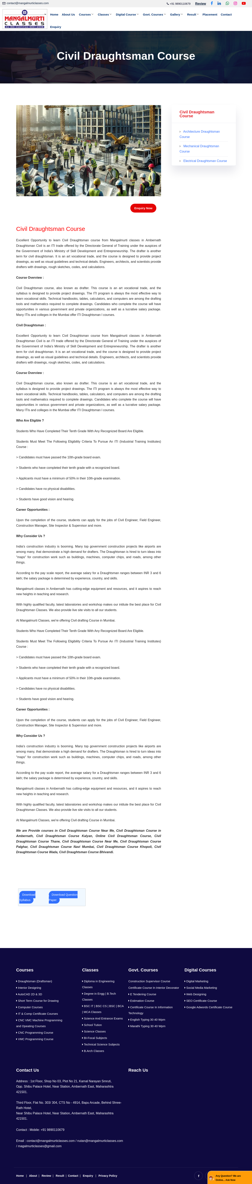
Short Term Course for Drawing (37, 1000)
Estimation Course (141, 1000)
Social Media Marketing (200, 987)
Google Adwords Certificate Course (208, 1007)
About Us (69, 14)
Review (46, 1175)
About (33, 1175)
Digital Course (128, 14)
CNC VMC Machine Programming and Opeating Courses (39, 1023)
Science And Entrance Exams (102, 1018)
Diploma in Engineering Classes (98, 984)
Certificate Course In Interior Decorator (153, 987)
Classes (105, 14)
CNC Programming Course (34, 1032)
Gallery (178, 14)
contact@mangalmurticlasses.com (28, 3)
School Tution (92, 1025)
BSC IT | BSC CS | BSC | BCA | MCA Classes (103, 1009)
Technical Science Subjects (101, 1044)
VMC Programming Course (34, 1039)
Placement (214, 14)
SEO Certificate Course (200, 1000)
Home (55, 14)
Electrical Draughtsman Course (205, 161)
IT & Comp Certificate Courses (37, 1013)
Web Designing (195, 994)
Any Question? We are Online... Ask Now (228, 1178)
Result (195, 14)
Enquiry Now (143, 208)
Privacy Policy (107, 1175)
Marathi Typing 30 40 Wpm (146, 1026)
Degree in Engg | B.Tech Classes (99, 996)
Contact (231, 14)
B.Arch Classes (93, 1051)
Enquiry (56, 27)
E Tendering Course (142, 994)
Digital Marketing (196, 981)
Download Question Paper (63, 897)
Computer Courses (29, 1007)
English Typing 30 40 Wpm (146, 1019)
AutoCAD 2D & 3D (29, 994)
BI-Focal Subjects (94, 1038)
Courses (86, 14)
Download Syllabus (27, 897)
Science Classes (94, 1031)
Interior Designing (28, 987)
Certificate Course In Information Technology (150, 1010)
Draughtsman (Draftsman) (34, 981)
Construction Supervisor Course (149, 981)
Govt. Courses (156, 14)
